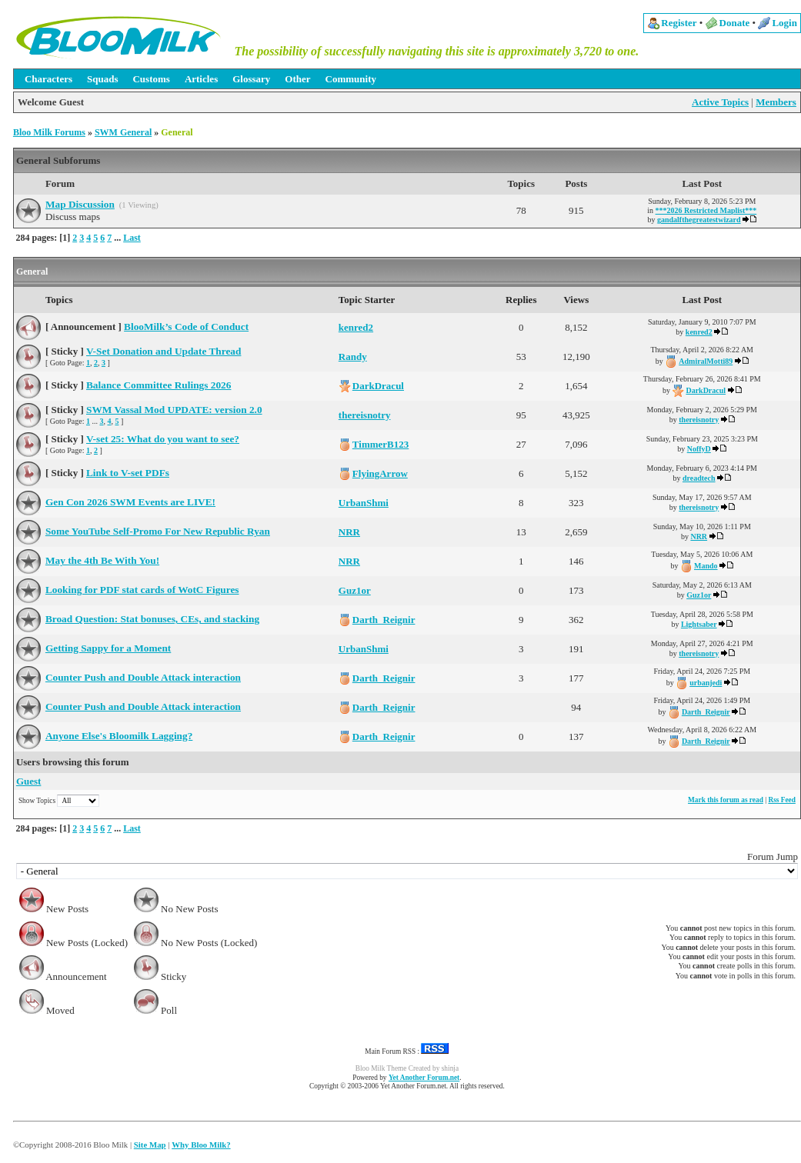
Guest (29, 781)
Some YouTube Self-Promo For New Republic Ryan (157, 531)
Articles (201, 79)
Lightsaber (699, 624)
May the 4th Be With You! (102, 560)
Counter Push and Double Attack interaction (143, 677)
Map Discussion (80, 204)
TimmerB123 (380, 444)
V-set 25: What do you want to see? (162, 439)
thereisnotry (365, 415)
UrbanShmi (364, 502)
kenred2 (356, 327)
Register (678, 22)
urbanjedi (705, 682)
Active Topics (720, 102)
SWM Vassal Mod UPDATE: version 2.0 (174, 409)
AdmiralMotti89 (706, 361)
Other (297, 79)
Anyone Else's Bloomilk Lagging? (118, 735)
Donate (734, 22)
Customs (150, 79)
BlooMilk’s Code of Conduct (186, 326)
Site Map (150, 1144)
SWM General (123, 132)
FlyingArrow (380, 473)
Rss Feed (782, 800)
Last (132, 237)
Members (776, 102)
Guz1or (355, 590)
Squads (102, 79)
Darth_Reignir (384, 619)
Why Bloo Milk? (201, 1144)
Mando (706, 566)
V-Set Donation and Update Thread (163, 351)
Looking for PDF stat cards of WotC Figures (142, 589)
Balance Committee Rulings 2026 (158, 385)
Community (350, 79)
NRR (349, 532)
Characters (48, 79)
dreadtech (699, 478)
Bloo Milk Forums (49, 132)
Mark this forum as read (725, 800)
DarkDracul (378, 386)
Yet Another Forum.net (424, 1077)
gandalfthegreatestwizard (699, 219)
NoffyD (699, 449)
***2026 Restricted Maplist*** (706, 210)
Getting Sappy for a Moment (108, 648)
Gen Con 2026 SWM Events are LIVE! (130, 502)
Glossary (251, 79)
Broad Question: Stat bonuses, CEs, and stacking (152, 619)
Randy (353, 356)
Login (784, 22)
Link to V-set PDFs (127, 472)
